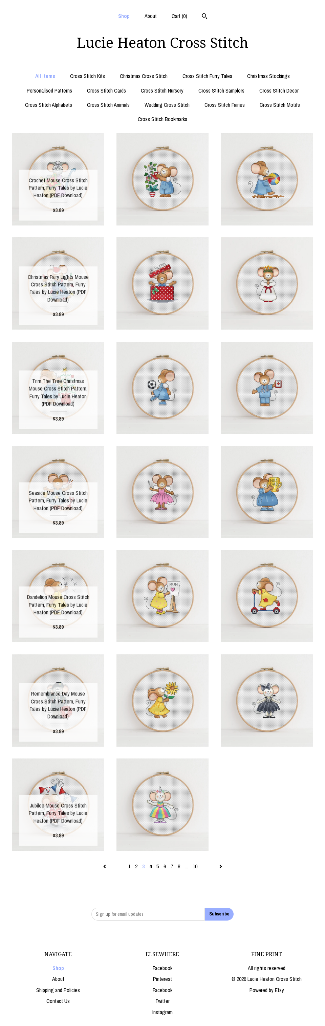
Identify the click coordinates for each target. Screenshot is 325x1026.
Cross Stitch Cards (106, 90)
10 (195, 866)
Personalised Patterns (49, 90)
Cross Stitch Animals (108, 104)
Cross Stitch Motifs (280, 104)
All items (45, 76)
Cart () (179, 16)
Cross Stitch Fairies (224, 104)
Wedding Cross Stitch (167, 104)
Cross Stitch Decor (279, 90)
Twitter (162, 1001)
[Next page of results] (220, 866)
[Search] (204, 17)
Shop (124, 16)
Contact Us (58, 1001)
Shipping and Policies (58, 990)
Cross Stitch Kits (87, 76)
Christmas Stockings (268, 76)
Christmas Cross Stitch (144, 76)
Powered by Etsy (267, 990)
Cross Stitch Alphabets (48, 104)
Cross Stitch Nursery (162, 90)
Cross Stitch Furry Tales (207, 76)
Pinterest (162, 979)
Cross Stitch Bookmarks (162, 119)
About (151, 16)
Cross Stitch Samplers (221, 90)
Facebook (162, 968)
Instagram (162, 1012)
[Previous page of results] (105, 866)
